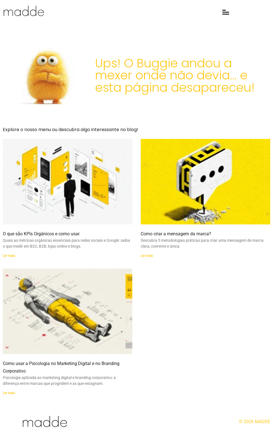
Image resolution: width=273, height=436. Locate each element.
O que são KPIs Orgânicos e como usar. (41, 233)
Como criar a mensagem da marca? (176, 233)
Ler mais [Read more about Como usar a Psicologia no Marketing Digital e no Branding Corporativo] (9, 393)
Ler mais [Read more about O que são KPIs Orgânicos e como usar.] (9, 256)
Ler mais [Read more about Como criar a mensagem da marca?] (147, 256)
